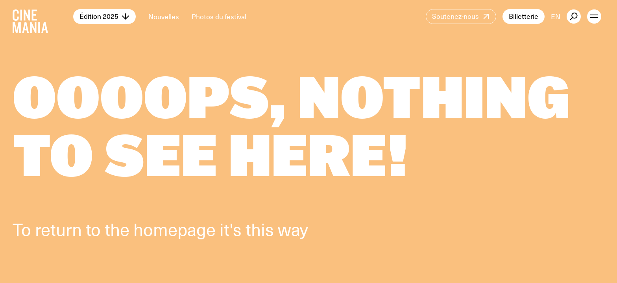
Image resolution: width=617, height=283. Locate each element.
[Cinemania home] (43, 16)
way (293, 229)
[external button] (574, 16)
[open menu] (594, 16)
